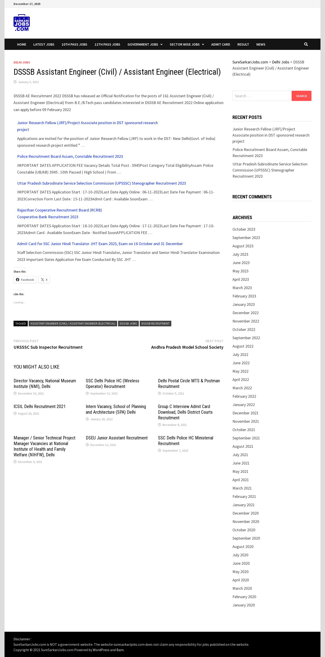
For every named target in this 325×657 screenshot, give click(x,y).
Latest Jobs (43, 44)
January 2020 (243, 605)
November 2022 (245, 321)
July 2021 (240, 454)
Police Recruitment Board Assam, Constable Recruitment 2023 (70, 156)
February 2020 (244, 596)
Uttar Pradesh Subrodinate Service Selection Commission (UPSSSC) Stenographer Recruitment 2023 (101, 183)
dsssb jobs (128, 323)
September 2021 (246, 438)
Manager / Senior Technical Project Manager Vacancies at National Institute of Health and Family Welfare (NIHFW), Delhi (44, 446)
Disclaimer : (22, 639)
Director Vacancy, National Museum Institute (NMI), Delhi (45, 383)
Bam (120, 650)
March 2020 (242, 588)
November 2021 (245, 421)
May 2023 (240, 271)
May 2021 (240, 471)
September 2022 (246, 337)
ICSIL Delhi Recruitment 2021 (40, 406)
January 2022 (243, 404)
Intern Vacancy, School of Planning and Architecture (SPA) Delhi (116, 409)
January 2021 (243, 504)
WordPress (101, 650)
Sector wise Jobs (185, 44)
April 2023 (240, 279)
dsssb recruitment (155, 323)
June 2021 (241, 463)
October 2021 (243, 429)
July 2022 (240, 354)
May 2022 (240, 371)
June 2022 (241, 362)
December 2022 (245, 312)
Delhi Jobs (22, 62)
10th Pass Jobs (74, 44)
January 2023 (243, 304)
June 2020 (241, 563)
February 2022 (244, 396)
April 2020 (240, 580)
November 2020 (245, 521)
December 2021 (245, 413)
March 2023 (242, 287)
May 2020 (240, 571)
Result (243, 44)
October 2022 (243, 329)
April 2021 (240, 479)
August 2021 (242, 446)
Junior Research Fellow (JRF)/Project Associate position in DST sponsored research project (270, 135)
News (260, 44)
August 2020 (242, 546)
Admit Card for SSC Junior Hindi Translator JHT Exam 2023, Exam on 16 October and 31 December (100, 243)
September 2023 (246, 237)
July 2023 (240, 254)
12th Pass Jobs (107, 44)
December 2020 (245, 513)
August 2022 (242, 346)
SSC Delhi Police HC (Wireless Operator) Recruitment (112, 383)
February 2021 (244, 496)
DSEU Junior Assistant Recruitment (117, 438)
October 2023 (243, 229)
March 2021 (242, 488)
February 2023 (244, 296)
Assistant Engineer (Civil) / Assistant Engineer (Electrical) (72, 323)
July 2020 (240, 554)
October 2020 (243, 529)
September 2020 (246, 538)
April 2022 (240, 379)
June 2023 (241, 262)
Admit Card (220, 44)
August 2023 (242, 245)
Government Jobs (143, 44)
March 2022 (242, 387)
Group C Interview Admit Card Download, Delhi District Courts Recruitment (185, 412)
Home (21, 44)
